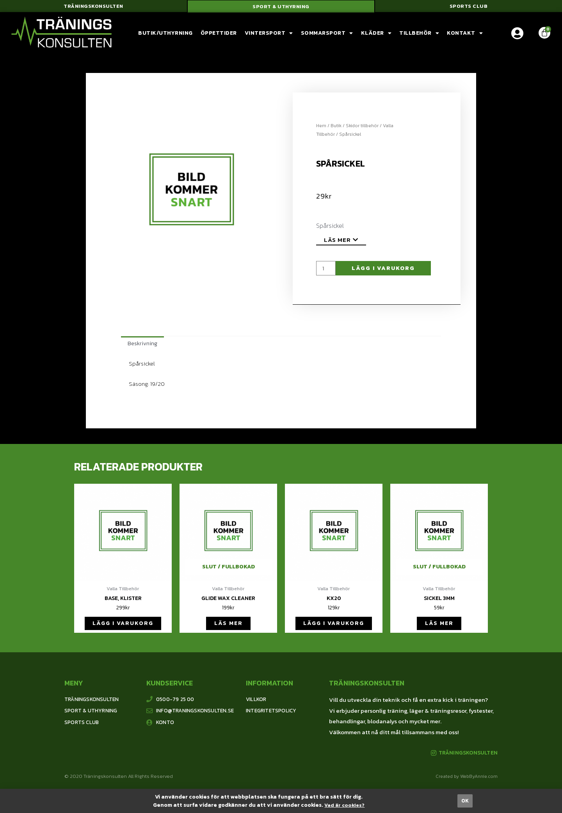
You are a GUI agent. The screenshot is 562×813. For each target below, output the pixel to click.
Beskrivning (143, 346)
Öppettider (219, 36)
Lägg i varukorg (385, 270)
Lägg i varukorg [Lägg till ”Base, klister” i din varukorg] (123, 629)
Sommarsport (327, 36)
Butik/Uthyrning (165, 36)
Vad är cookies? (344, 805)
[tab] (143, 346)
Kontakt (465, 36)
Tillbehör (419, 36)
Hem (321, 127)
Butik (336, 127)
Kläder (376, 36)
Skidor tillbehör (362, 127)
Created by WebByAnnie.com (467, 783)
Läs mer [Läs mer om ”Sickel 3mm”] (439, 629)
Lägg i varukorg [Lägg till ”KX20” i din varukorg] (334, 629)
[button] (93, 8)
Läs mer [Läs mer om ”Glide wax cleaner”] (228, 629)
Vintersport (269, 36)
